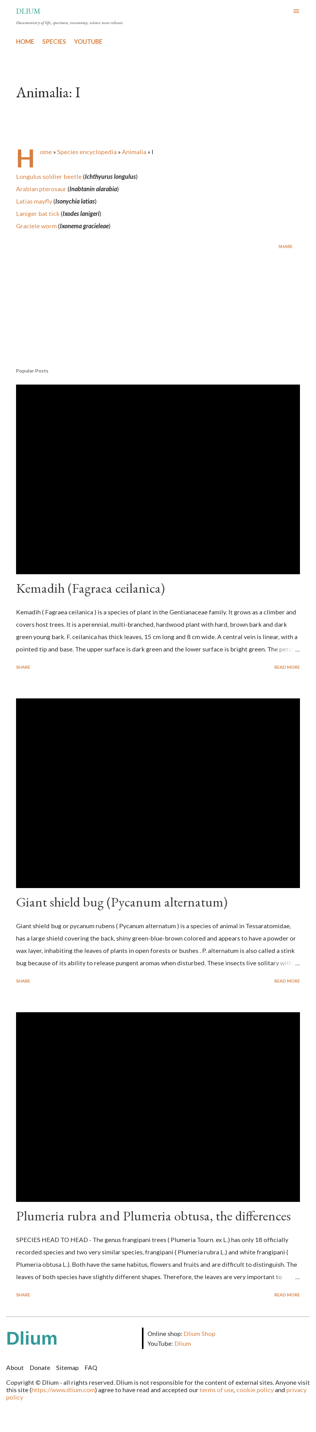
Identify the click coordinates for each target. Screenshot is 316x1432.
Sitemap (67, 1367)
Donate (40, 1367)
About (15, 1367)
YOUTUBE (88, 41)
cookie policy (255, 1389)
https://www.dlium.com (63, 1389)
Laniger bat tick (38, 213)
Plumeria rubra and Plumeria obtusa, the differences (153, 1215)
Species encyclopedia (87, 151)
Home (46, 151)
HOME (25, 41)
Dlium (28, 11)
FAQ (91, 1367)
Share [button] (285, 246)
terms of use (217, 1389)
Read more (287, 667)
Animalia (134, 151)
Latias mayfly (34, 201)
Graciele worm (36, 226)
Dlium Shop (199, 1333)
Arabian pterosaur (41, 188)
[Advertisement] (158, 314)
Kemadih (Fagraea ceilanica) (90, 588)
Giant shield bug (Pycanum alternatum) (121, 902)
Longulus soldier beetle (49, 176)
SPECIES (54, 41)
